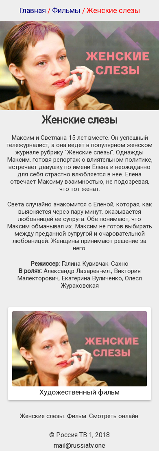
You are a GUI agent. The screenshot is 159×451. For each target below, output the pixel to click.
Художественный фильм (79, 388)
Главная (32, 10)
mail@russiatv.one (79, 445)
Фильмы (66, 10)
